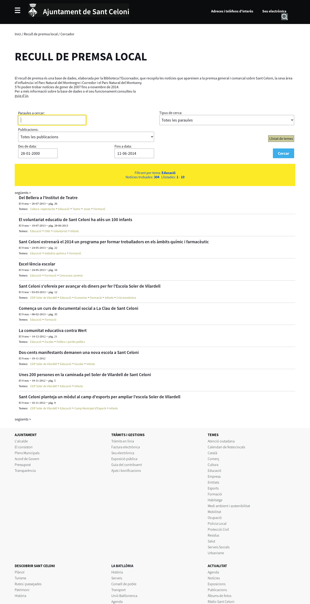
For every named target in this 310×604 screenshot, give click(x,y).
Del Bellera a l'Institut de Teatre (48, 197)
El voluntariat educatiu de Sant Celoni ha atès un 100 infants (75, 219)
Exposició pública (124, 458)
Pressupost (23, 464)
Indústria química (55, 253)
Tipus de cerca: (170, 112)
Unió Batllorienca (124, 595)
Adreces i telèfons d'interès (232, 11)
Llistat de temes (281, 138)
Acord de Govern (27, 458)
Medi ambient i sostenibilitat (229, 506)
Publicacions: (28, 129)
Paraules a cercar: (31, 113)
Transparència (25, 470)
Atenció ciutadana (221, 441)
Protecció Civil (218, 529)
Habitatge (215, 500)
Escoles (49, 342)
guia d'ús (22, 95)
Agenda (117, 601)
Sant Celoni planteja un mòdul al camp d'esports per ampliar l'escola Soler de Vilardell (99, 396)
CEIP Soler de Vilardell (43, 298)
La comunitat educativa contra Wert (53, 330)
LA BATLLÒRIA (122, 565)
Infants (74, 231)
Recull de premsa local (41, 34)
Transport (118, 589)
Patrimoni (22, 589)
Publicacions (217, 589)
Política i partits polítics (71, 342)
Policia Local (217, 523)
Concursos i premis (71, 275)
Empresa (214, 476)
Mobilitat (214, 511)
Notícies (214, 578)
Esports (213, 488)
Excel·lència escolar (37, 264)
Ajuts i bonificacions (126, 470)
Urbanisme (216, 553)
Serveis (116, 578)
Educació (63, 209)
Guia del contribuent (126, 464)
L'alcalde (21, 441)
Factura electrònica (125, 447)
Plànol (19, 572)
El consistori (24, 447)
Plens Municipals (27, 453)
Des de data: (27, 146)
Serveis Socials (218, 547)
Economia (80, 298)
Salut (211, 541)
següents (23, 192)
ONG (47, 231)
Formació (99, 209)
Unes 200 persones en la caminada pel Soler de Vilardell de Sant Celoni (85, 374)
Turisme (20, 578)
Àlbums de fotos (219, 595)
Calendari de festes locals (226, 447)
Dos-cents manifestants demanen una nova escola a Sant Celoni (79, 352)
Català (212, 453)
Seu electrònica (274, 11)
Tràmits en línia (122, 441)
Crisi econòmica (126, 298)
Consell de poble (123, 584)
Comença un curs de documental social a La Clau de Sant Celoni (78, 308)
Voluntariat (60, 231)
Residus (213, 535)
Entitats (213, 482)
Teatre (76, 209)
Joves (86, 209)
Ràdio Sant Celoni (221, 601)
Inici (18, 34)
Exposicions (216, 584)
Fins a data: (123, 146)
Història (20, 595)
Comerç (213, 458)
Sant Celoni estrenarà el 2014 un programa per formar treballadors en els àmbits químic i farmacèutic (114, 241)
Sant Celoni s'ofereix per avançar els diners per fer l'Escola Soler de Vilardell (89, 286)
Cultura (213, 464)
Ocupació (215, 517)
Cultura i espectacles (42, 209)
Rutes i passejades (28, 584)
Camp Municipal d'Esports (90, 408)
